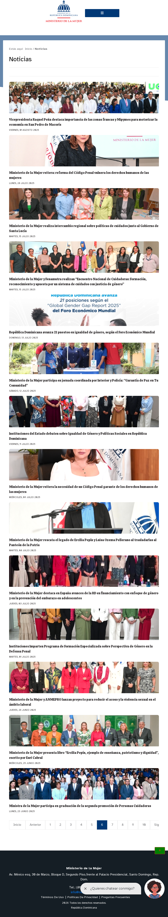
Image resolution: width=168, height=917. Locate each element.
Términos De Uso (52, 897)
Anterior (35, 825)
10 (144, 825)
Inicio (17, 825)
